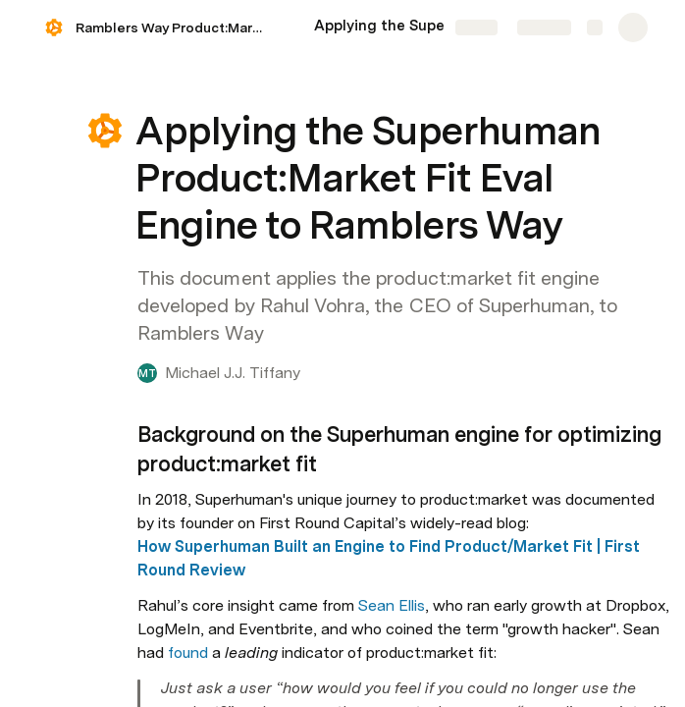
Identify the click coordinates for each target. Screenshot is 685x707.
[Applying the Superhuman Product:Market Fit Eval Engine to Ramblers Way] (412, 27)
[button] (105, 130)
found (188, 652)
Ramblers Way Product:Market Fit (175, 27)
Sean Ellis (391, 605)
